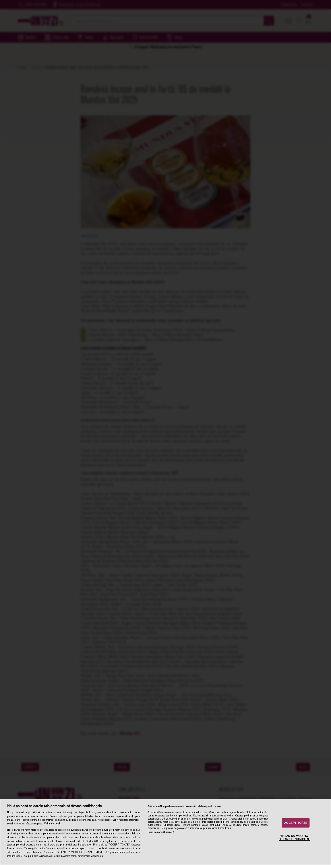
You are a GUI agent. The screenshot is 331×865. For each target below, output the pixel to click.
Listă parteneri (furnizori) (161, 832)
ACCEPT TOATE (295, 823)
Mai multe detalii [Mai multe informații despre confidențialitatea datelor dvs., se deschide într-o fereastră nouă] (52, 823)
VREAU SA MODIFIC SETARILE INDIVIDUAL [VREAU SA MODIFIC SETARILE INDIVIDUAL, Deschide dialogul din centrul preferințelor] (294, 837)
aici (89, 844)
